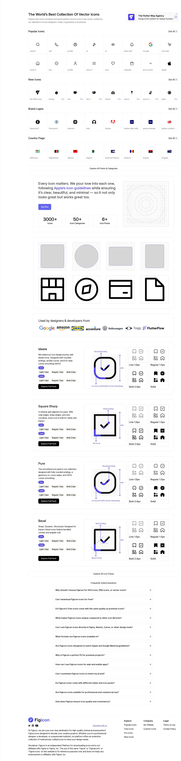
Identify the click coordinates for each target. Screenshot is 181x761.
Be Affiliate (148, 725)
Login (160, 4)
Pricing (130, 4)
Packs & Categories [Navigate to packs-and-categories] (9, 18)
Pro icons (128, 733)
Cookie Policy (169, 729)
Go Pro (173, 4)
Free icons (129, 729)
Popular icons (130, 725)
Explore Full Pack (48, 386)
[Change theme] (6, 757)
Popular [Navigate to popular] (8, 35)
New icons (129, 737)
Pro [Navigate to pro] (6, 25)
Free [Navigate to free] (7, 30)
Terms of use (169, 725)
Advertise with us (100, 725)
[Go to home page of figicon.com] (13, 4)
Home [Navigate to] (7, 12)
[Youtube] (36, 726)
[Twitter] (29, 726)
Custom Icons (150, 729)
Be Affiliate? (17, 758)
